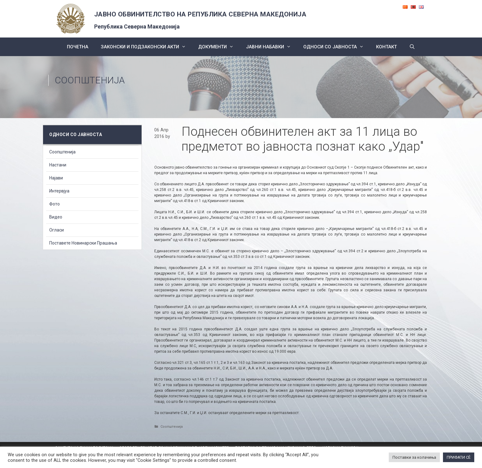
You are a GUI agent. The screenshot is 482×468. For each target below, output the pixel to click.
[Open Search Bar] (412, 47)
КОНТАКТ (386, 47)
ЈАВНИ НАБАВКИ (271, 47)
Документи (219, 47)
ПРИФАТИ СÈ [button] (459, 457)
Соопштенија (90, 80)
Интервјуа (59, 190)
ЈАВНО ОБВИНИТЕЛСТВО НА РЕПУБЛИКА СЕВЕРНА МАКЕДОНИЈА (200, 14)
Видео (55, 216)
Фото (54, 203)
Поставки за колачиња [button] (414, 457)
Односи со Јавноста (336, 47)
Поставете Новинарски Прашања (83, 243)
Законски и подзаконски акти (146, 47)
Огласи (56, 229)
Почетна (77, 47)
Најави (56, 177)
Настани (57, 164)
